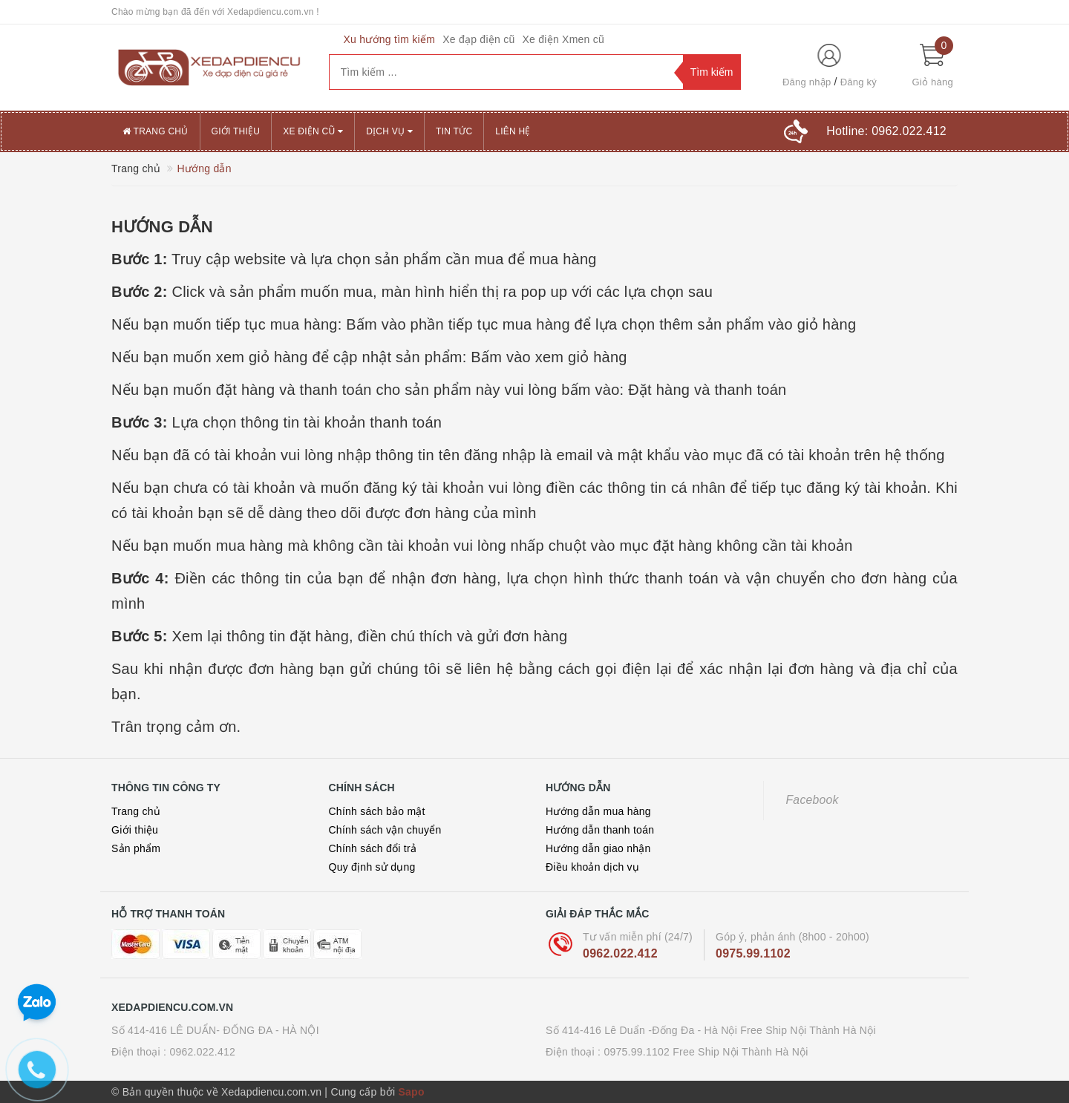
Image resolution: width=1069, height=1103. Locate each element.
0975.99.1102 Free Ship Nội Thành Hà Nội (706, 1052)
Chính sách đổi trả (373, 848)
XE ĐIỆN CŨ (313, 131)
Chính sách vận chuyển (385, 830)
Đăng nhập (806, 82)
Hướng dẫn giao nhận (598, 848)
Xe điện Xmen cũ (563, 39)
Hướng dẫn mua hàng (598, 811)
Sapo (411, 1092)
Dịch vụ (389, 131)
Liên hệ (512, 131)
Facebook (812, 799)
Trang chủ (155, 131)
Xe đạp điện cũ (478, 39)
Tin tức (454, 131)
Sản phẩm (135, 848)
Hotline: (886, 131)
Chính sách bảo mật (377, 811)
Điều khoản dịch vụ (592, 867)
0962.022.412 (620, 953)
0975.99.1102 (753, 953)
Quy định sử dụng (372, 867)
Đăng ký (858, 82)
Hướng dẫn (162, 226)
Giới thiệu (236, 131)
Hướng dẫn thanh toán (600, 830)
